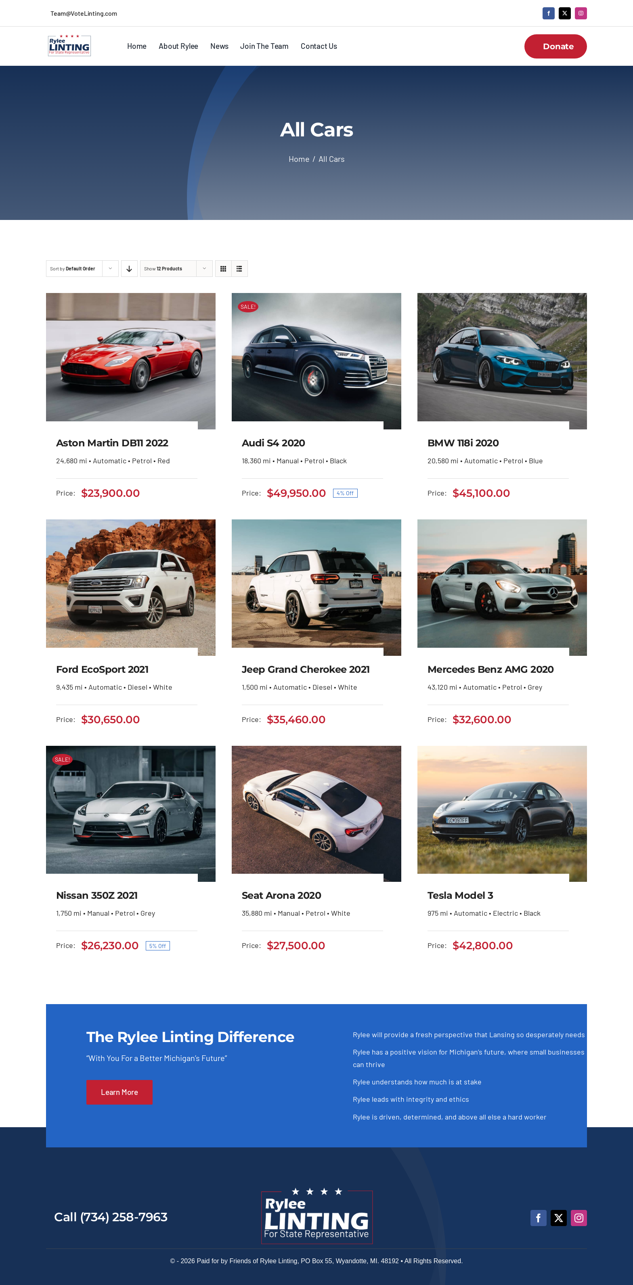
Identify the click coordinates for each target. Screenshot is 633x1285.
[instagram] (581, 13)
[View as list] (239, 268)
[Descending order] (129, 268)
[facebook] (549, 13)
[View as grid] (223, 268)
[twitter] (565, 13)
